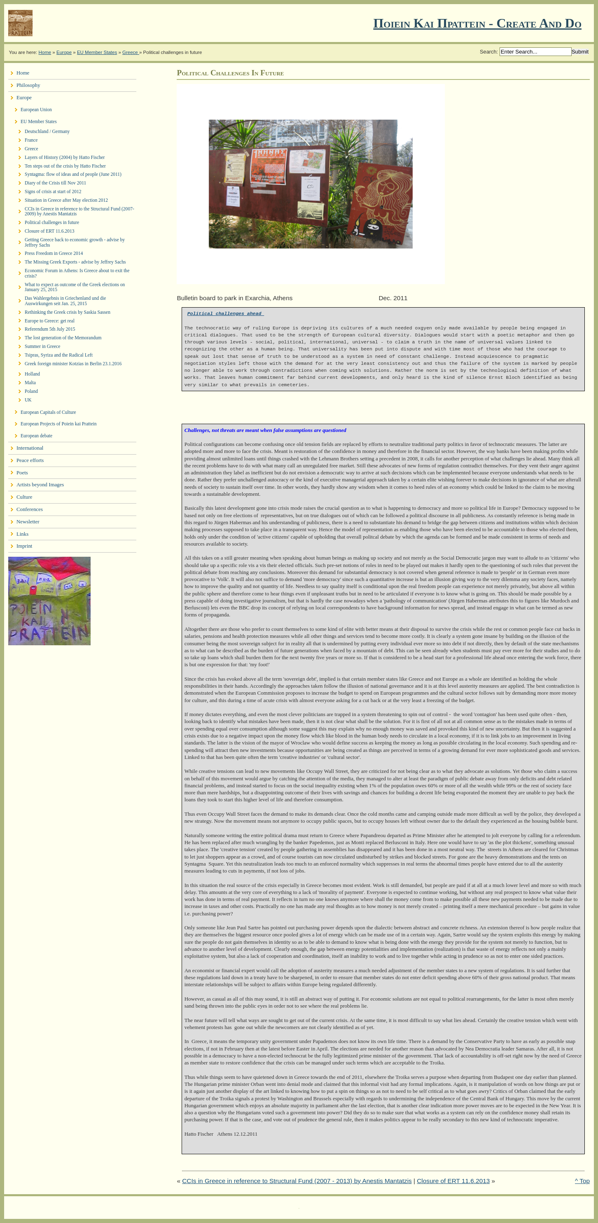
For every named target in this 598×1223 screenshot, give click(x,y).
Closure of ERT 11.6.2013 (453, 1180)
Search (488, 52)
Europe (64, 52)
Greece (130, 52)
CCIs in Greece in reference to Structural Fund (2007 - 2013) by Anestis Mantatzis (296, 1180)
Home (44, 52)
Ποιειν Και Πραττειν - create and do (477, 23)
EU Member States (97, 52)
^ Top (582, 1180)
